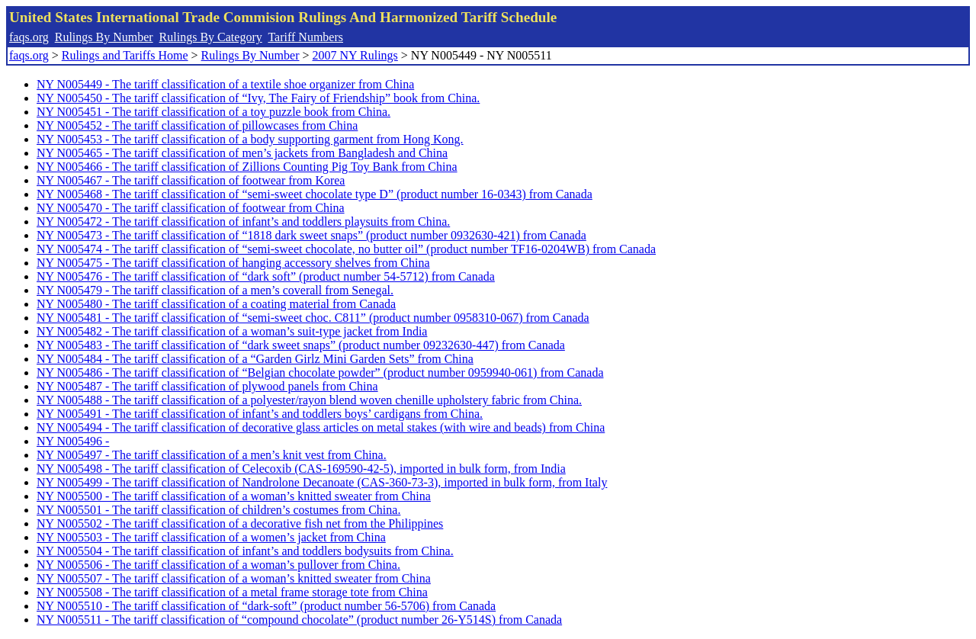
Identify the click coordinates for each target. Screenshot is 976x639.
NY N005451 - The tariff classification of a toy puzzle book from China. (213, 111)
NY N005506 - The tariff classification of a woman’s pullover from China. (218, 564)
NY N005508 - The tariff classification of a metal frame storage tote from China (232, 592)
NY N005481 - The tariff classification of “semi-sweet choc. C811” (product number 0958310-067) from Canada (313, 317)
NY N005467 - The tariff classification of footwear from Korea (191, 180)
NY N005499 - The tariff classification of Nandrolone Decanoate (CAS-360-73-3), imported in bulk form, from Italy (322, 482)
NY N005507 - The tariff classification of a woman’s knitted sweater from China (234, 578)
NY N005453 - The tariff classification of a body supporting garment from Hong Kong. (250, 139)
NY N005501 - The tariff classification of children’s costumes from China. (218, 509)
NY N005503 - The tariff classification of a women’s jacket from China (211, 537)
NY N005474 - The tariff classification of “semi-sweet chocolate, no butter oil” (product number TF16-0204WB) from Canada (346, 248)
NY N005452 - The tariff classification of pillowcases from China (197, 125)
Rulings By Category (210, 37)
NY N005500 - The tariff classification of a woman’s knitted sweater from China (234, 496)
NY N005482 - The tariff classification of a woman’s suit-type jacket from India (232, 331)
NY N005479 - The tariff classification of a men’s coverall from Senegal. (215, 290)
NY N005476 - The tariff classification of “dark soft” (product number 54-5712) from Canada (266, 276)
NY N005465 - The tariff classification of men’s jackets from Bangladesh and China (242, 152)
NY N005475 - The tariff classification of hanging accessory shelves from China (233, 262)
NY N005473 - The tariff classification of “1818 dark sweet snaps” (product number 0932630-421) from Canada (311, 235)
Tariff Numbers (305, 37)
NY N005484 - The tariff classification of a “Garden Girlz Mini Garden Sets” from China (255, 358)
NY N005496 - (73, 441)
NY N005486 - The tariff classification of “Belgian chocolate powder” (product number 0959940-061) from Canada (320, 372)
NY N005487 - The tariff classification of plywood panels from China (207, 386)
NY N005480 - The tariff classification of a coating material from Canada (216, 303)
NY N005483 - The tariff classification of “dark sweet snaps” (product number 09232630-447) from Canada (301, 345)
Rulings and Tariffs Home (125, 55)
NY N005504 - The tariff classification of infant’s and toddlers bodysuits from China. (245, 550)
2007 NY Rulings (355, 55)
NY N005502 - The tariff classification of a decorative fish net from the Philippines (240, 523)
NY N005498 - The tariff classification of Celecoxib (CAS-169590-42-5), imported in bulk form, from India (301, 468)
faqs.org (29, 37)
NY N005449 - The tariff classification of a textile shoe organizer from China (225, 84)
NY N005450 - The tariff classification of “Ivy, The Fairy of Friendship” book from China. (258, 98)
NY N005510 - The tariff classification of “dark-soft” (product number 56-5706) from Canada (266, 605)
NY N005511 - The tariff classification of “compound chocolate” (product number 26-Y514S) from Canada (299, 619)
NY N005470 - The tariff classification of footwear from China (191, 207)
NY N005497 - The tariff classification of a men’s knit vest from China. (212, 454)
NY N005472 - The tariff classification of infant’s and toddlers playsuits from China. (243, 221)
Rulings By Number (104, 37)
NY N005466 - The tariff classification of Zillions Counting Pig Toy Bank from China (247, 166)
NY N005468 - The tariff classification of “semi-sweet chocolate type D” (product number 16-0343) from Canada (314, 194)
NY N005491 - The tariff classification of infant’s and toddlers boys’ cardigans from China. (260, 413)
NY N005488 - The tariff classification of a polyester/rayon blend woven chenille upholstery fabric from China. (309, 399)
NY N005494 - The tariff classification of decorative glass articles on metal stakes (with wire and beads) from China (321, 427)
